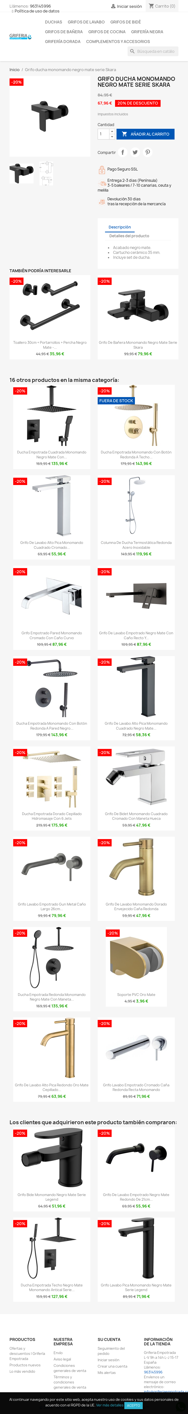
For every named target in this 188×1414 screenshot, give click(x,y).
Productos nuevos (25, 1365)
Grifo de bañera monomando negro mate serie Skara (138, 345)
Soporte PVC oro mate (136, 994)
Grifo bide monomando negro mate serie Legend (52, 1197)
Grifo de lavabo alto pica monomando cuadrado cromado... (51, 545)
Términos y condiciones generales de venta (70, 1382)
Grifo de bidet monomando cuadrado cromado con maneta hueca (136, 816)
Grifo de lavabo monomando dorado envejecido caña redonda (136, 906)
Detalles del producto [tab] (129, 235)
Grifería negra (147, 31)
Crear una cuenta (112, 1366)
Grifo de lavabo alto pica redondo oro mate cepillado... (52, 1087)
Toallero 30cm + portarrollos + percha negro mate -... (50, 345)
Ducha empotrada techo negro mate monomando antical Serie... (52, 1287)
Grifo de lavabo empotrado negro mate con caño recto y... (136, 635)
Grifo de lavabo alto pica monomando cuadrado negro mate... (136, 726)
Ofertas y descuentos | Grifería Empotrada (27, 1353)
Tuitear (135, 152)
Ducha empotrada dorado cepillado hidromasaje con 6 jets (52, 816)
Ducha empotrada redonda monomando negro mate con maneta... (52, 997)
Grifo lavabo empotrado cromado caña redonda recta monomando (136, 1087)
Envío (58, 1352)
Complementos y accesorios (118, 41)
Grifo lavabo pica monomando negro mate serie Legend (136, 1287)
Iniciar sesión (108, 1360)
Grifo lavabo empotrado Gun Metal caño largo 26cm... (52, 906)
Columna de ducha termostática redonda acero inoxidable (136, 545)
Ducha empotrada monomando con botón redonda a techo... (136, 454)
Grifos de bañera (64, 31)
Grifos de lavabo (86, 22)
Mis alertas (107, 1372)
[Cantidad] (103, 134)
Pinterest (148, 152)
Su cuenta (109, 1339)
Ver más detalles (110, 1405)
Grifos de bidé (125, 22)
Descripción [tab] (120, 227)
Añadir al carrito (145, 134)
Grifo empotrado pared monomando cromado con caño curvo (52, 635)
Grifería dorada (63, 41)
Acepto (133, 1405)
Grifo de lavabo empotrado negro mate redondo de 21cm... (136, 1197)
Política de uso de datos (37, 11)
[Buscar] (153, 51)
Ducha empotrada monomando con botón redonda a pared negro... (51, 726)
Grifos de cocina (107, 31)
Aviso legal (62, 1359)
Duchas (53, 22)
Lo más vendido (22, 1371)
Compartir (123, 152)
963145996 (40, 6)
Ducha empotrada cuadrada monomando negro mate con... (51, 454)
